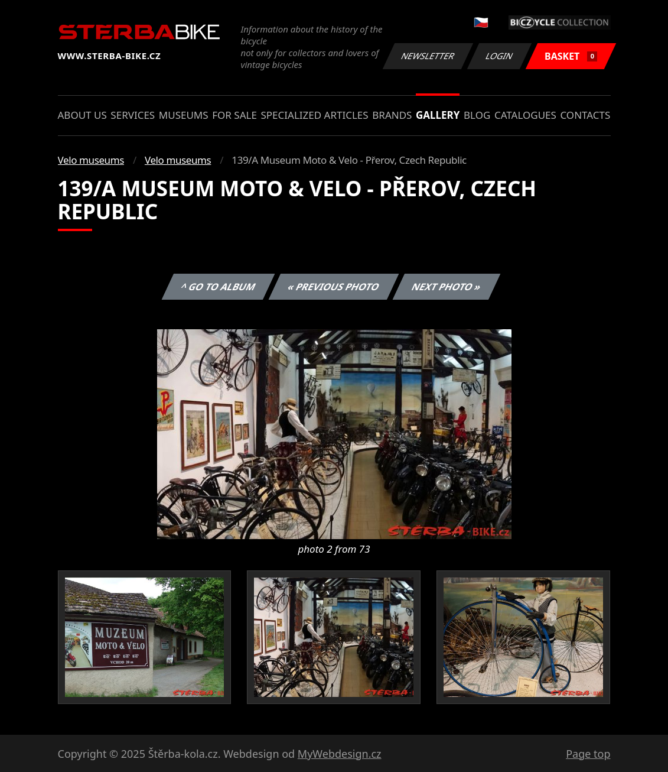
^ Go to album (218, 286)
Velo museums (91, 160)
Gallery (438, 115)
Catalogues (525, 115)
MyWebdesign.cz (340, 754)
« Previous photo (333, 286)
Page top (588, 754)
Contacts (585, 115)
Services (132, 115)
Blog (477, 115)
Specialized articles (314, 115)
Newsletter (428, 55)
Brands (392, 115)
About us (82, 115)
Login (500, 55)
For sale (234, 115)
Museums (183, 115)
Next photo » (446, 286)
